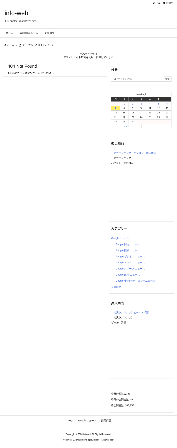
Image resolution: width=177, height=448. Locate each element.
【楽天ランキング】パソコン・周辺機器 (133, 152)
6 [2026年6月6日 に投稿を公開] (167, 104)
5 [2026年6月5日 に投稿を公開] (158, 104)
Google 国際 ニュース (127, 250)
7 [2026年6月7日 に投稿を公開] (115, 108)
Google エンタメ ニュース (130, 262)
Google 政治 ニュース (127, 274)
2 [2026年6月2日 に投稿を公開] (132, 104)
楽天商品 (116, 286)
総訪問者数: (118, 405)
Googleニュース (120, 238)
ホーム (10, 45)
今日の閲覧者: (119, 393)
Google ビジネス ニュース (130, 256)
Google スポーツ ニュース (130, 268)
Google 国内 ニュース (127, 244)
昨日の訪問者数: (120, 399)
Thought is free (106, 440)
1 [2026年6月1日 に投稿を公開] (124, 104)
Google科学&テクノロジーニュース (135, 280)
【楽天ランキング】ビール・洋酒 (130, 312)
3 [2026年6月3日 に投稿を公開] (141, 104)
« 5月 (126, 126)
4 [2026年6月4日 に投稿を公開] (150, 104)
